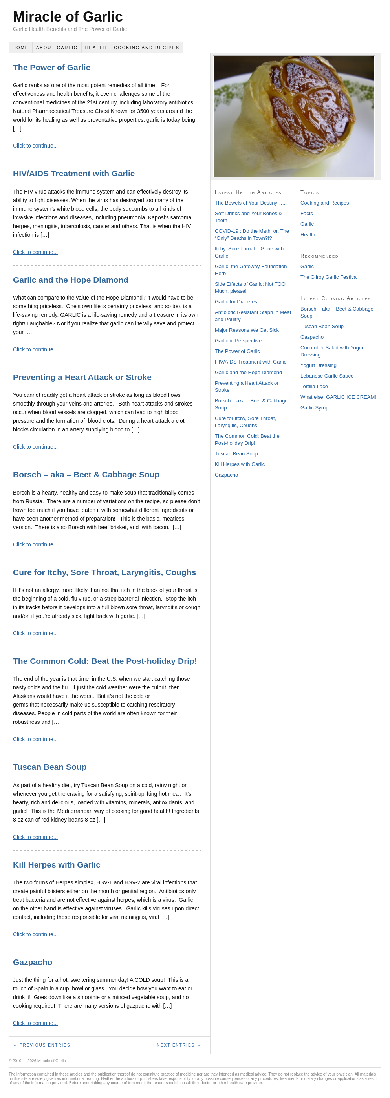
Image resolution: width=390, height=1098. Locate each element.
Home (21, 47)
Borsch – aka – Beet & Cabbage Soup (86, 474)
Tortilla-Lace (314, 386)
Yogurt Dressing (318, 365)
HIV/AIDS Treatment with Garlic (74, 173)
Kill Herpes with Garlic (57, 864)
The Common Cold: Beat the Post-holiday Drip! (105, 660)
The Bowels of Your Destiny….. (250, 203)
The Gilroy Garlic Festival (329, 277)
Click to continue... (35, 146)
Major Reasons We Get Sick (247, 330)
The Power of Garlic (51, 67)
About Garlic (57, 47)
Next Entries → (179, 1045)
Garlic (307, 224)
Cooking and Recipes (146, 47)
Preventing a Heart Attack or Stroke (82, 377)
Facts (306, 213)
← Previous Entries (42, 1045)
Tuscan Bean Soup (49, 766)
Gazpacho (32, 961)
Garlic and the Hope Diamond (70, 279)
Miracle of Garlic (68, 17)
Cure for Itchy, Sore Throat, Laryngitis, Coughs (104, 572)
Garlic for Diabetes (236, 302)
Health (96, 47)
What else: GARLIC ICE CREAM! (338, 397)
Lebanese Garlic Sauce (326, 376)
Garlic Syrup (314, 408)
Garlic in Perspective (238, 340)
